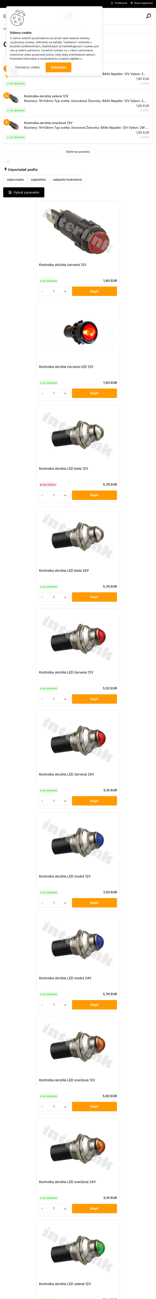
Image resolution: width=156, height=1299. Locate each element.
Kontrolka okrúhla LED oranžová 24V (111, 672)
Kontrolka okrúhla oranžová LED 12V (111, 978)
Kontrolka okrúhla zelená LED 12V (109, 1080)
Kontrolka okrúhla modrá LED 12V (108, 876)
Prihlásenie (121, 2)
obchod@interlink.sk (106, 1260)
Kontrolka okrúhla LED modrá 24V (109, 571)
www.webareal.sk (94, 1295)
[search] (148, 16)
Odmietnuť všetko (27, 67)
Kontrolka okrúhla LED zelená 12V (34, 774)
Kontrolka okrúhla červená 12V (31, 265)
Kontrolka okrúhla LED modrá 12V (34, 571)
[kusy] (20, 291)
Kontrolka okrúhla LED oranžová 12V (36, 672)
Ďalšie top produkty (78, 151)
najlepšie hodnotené (67, 179)
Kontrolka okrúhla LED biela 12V (32, 367)
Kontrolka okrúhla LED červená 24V (110, 469)
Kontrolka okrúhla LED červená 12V (35, 469)
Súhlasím (58, 67)
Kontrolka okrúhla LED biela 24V (108, 367)
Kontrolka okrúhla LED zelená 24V (109, 774)
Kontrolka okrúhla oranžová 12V (32, 978)
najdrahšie (38, 179)
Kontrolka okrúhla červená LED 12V (110, 265)
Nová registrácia (143, 2)
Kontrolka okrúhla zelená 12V (30, 1080)
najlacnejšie (15, 179)
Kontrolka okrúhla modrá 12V (30, 876)
